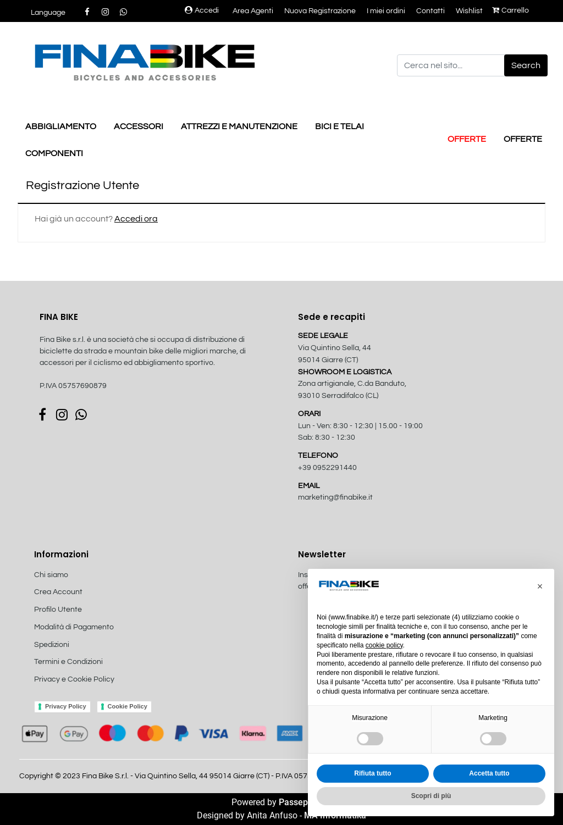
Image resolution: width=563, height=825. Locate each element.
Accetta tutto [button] (489, 773)
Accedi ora (136, 218)
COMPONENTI (54, 153)
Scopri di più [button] (431, 796)
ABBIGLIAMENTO (60, 126)
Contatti (430, 11)
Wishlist (469, 11)
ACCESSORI (138, 126)
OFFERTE (467, 139)
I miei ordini (386, 11)
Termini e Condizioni (68, 662)
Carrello (510, 10)
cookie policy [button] (384, 645)
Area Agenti (253, 11)
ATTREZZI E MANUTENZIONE (239, 126)
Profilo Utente (58, 609)
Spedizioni (51, 645)
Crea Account (58, 592)
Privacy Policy (65, 706)
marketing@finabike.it (335, 497)
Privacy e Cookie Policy (74, 679)
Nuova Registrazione (320, 11)
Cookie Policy (127, 706)
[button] (526, 65)
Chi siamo (51, 575)
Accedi (202, 10)
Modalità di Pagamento (74, 627)
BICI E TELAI (339, 126)
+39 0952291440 (327, 468)
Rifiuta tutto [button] (372, 773)
